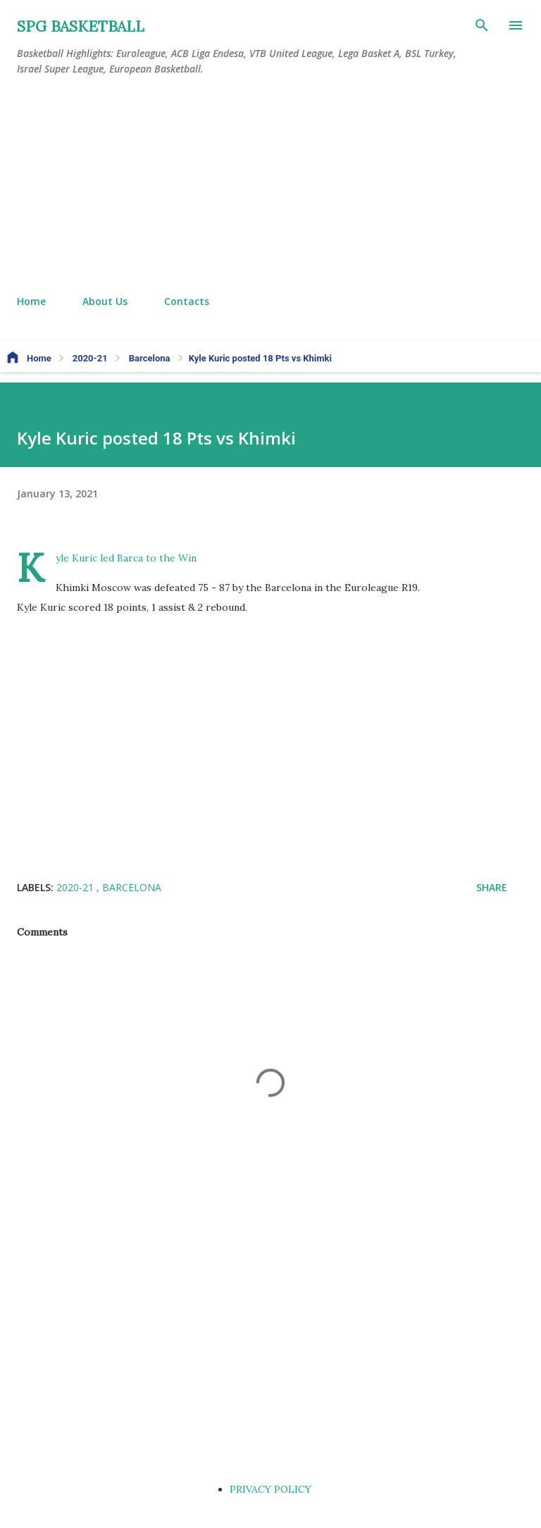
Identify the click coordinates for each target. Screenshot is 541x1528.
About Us (105, 301)
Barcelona (131, 887)
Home (31, 301)
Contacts (186, 301)
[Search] (481, 25)
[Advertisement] (270, 186)
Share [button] (491, 887)
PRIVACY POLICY (270, 1489)
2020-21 (76, 887)
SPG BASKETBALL (80, 26)
